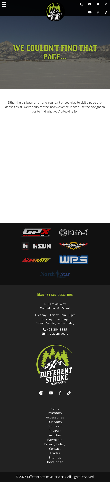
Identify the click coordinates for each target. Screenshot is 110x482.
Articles (55, 435)
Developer (55, 462)
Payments (55, 440)
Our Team (55, 426)
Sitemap (55, 458)
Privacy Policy (55, 444)
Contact (55, 449)
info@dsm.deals (55, 334)
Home (55, 408)
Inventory (55, 413)
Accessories (55, 417)
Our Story (55, 422)
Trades (55, 453)
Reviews (55, 431)
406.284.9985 (55, 329)
